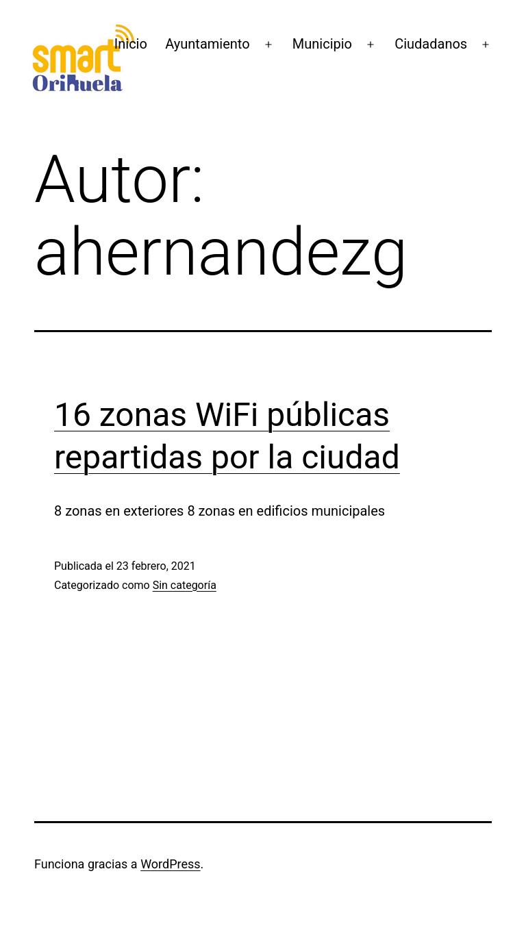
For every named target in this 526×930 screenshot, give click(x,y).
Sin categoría (184, 585)
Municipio (322, 44)
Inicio (130, 44)
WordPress (170, 864)
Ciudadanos (430, 44)
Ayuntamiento (207, 44)
